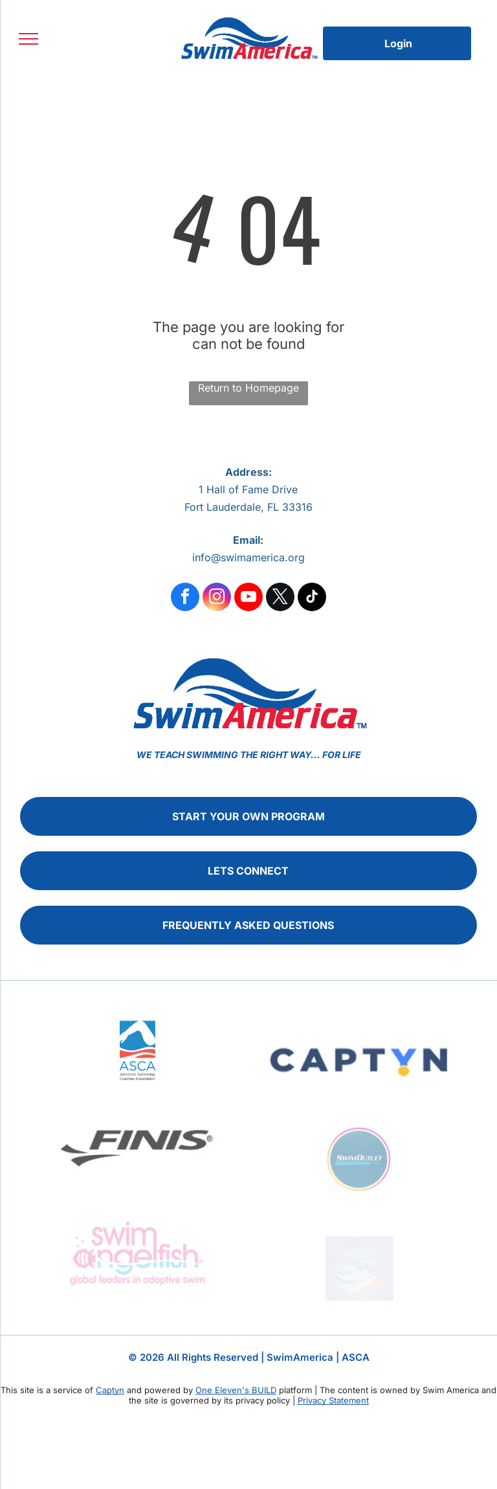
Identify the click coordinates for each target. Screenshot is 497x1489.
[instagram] (217, 598)
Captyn (110, 1390)
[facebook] (185, 598)
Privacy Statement (333, 1400)
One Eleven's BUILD (235, 1390)
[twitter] (280, 598)
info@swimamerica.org (248, 557)
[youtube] (248, 598)
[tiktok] (312, 598)
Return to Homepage (248, 387)
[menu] (28, 39)
